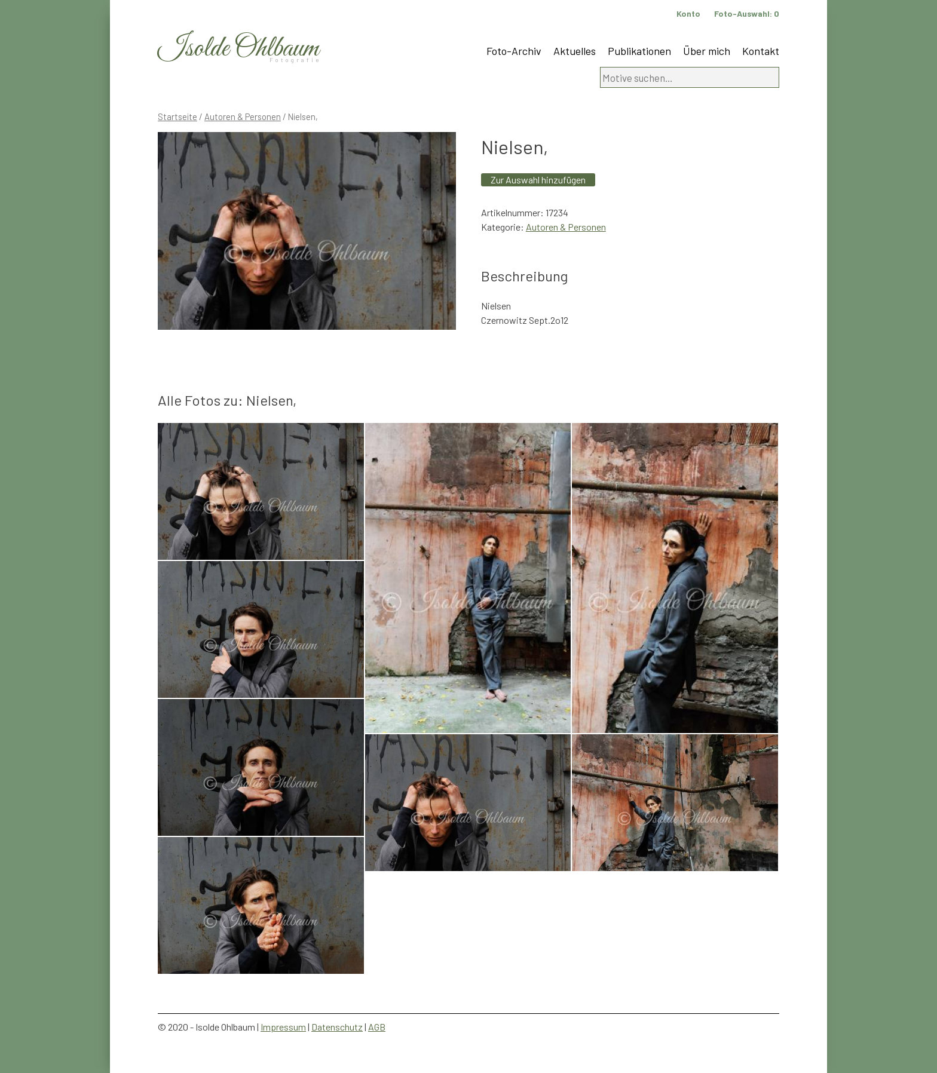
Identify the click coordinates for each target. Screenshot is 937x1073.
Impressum (283, 1026)
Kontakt (760, 51)
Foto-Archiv (513, 51)
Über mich (706, 51)
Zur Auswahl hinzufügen (538, 179)
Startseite (177, 116)
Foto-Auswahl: (746, 13)
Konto (688, 13)
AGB (376, 1026)
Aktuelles (574, 51)
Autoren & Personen (242, 116)
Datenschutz (337, 1026)
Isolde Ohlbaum (238, 49)
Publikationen (639, 51)
